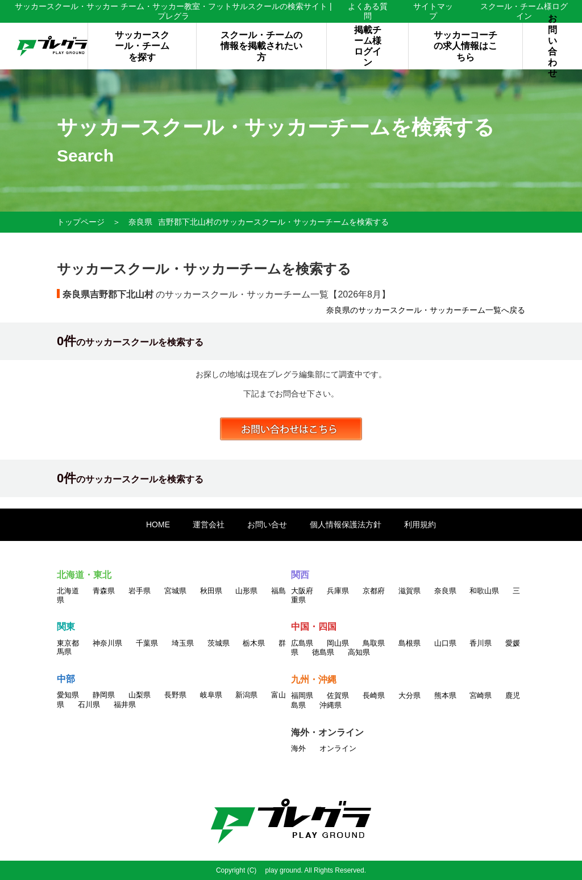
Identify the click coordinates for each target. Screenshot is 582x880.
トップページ (81, 221)
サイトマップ (433, 11)
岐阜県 (211, 695)
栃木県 (254, 643)
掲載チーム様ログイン (367, 46)
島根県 (409, 643)
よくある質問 (368, 11)
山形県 (246, 590)
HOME (158, 524)
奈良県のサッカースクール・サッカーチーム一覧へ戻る (425, 310)
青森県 (104, 590)
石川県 (89, 704)
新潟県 (246, 695)
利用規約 (420, 524)
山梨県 (139, 695)
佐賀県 (338, 695)
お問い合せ (267, 524)
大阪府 (302, 590)
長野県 (175, 695)
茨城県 (218, 643)
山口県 (445, 643)
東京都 (68, 643)
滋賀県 (409, 590)
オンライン (337, 748)
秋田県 (211, 590)
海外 (298, 748)
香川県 (480, 643)
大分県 (409, 695)
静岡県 (104, 695)
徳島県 (323, 652)
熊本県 (445, 695)
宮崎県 (480, 695)
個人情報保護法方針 (345, 524)
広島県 (302, 643)
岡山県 (338, 643)
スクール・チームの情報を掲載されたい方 (261, 45)
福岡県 (302, 695)
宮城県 (175, 590)
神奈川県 (107, 643)
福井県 (125, 704)
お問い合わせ (552, 46)
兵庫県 (338, 590)
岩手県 (139, 590)
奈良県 (140, 221)
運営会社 (209, 524)
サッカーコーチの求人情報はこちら (465, 45)
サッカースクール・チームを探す (142, 45)
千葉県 (147, 643)
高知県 (359, 652)
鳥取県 (374, 643)
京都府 (374, 590)
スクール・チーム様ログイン (524, 11)
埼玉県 (183, 643)
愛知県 (68, 695)
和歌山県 (484, 590)
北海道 (68, 590)
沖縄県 (330, 705)
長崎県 (374, 695)
